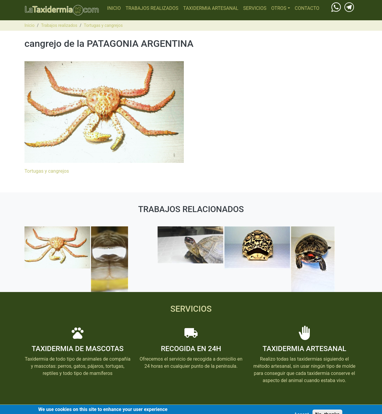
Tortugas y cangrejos (103, 25)
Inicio (114, 8)
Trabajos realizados (152, 8)
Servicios (255, 8)
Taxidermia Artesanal (210, 8)
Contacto (307, 8)
